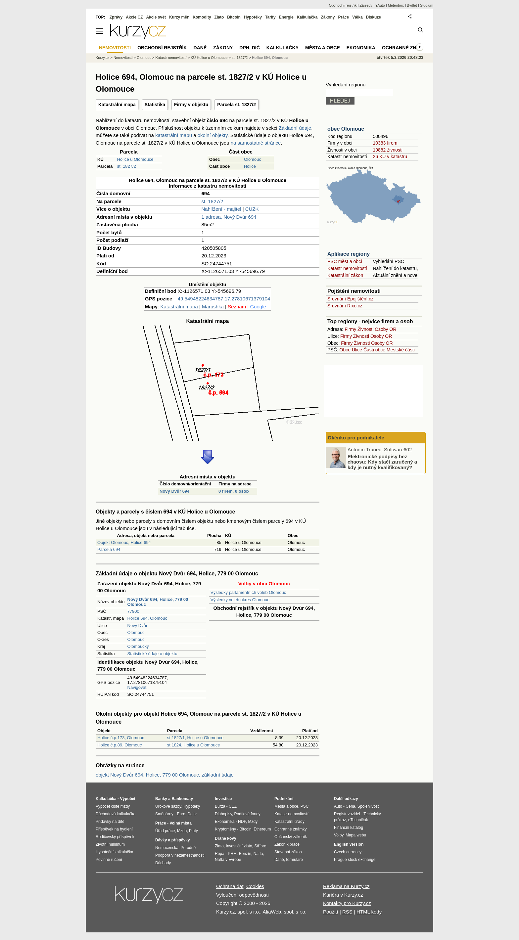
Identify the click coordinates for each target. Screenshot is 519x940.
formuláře (294, 859)
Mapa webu (356, 835)
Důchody (163, 863)
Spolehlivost (368, 806)
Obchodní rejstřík (343, 5)
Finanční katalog (348, 827)
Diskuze (373, 17)
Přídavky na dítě (110, 821)
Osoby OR (385, 329)
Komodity (202, 17)
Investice (223, 798)
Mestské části (401, 349)
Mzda (182, 830)
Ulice (357, 349)
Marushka (213, 306)
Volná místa (180, 823)
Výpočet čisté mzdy (113, 806)
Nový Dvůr (137, 625)
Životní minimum (110, 844)
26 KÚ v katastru (390, 156)
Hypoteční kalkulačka (114, 852)
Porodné (188, 847)
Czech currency (347, 852)
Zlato (219, 17)
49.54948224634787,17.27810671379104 (224, 298)
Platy (193, 830)
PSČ (305, 806)
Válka (357, 17)
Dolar (192, 814)
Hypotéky (253, 17)
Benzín (245, 853)
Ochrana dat (230, 886)
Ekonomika (361, 47)
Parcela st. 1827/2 (236, 104)
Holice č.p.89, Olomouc (119, 744)
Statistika (155, 104)
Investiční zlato (239, 846)
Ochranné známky (406, 47)
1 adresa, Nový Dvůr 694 (229, 217)
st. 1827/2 (126, 166)
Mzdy (253, 821)
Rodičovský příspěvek (115, 836)
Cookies (255, 886)
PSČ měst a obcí (344, 261)
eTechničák (358, 820)
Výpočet (127, 798)
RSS (347, 912)
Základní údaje (295, 128)
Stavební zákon (288, 852)
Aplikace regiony (348, 254)
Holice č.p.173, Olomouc (120, 737)
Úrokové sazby (168, 806)
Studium (426, 5)
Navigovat (137, 687)
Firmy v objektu (191, 104)
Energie (286, 17)
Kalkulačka (307, 17)
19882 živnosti (387, 150)
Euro (181, 814)
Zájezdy (365, 5)
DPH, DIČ (249, 47)
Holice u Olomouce (135, 159)
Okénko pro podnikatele (356, 437)
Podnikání (283, 798)
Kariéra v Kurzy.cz (343, 895)
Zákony (328, 17)
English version (348, 844)
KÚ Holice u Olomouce (209, 58)
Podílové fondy (247, 814)
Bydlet (412, 5)
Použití (330, 912)
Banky (161, 798)
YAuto (380, 5)
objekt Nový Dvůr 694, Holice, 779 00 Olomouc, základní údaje (165, 775)
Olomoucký (138, 646)
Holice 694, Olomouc (147, 618)
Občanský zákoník (290, 836)
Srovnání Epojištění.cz (350, 298)
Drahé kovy (225, 838)
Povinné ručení (109, 859)
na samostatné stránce (256, 143)
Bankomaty (182, 798)
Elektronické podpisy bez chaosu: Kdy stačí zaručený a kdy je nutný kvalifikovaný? (382, 461)
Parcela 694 (108, 549)
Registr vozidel (347, 814)
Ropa (219, 853)
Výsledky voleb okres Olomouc (240, 599)
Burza (220, 806)
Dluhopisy (223, 814)
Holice (250, 166)
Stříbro (260, 846)
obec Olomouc (345, 129)
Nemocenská (166, 847)
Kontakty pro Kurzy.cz (347, 903)
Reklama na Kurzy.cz (346, 886)
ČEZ (233, 806)
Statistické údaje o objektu (152, 653)
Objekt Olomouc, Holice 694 (124, 542)
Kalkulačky (282, 47)
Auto (338, 806)
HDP (242, 821)
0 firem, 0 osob (233, 491)
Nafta (258, 853)
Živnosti (365, 329)
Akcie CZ (134, 17)
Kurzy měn (179, 17)
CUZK (252, 209)
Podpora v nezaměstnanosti (180, 855)
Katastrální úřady (289, 821)
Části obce (374, 349)
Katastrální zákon (345, 275)
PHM (232, 853)
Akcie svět (156, 17)
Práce (343, 17)
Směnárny (164, 814)
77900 (133, 611)
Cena (350, 806)
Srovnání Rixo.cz (344, 305)
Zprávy (116, 17)
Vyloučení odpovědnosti (242, 895)
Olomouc (252, 159)
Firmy (350, 329)
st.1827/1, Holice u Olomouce (195, 737)
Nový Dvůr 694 (174, 491)
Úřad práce (165, 830)
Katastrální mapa (117, 104)
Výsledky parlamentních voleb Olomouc (248, 592)
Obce (345, 349)
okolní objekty (213, 135)
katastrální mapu (173, 135)
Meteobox (396, 5)
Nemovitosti (123, 58)
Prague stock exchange (354, 859)
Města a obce (322, 47)
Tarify (270, 17)
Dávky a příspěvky (172, 840)
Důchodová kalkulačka (115, 814)
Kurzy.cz (102, 58)
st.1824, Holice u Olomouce (193, 744)
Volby (338, 835)
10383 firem (385, 143)
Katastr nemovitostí (347, 268)
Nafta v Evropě (228, 859)
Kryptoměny (225, 829)
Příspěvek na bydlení (114, 829)
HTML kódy (369, 912)
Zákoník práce (287, 844)
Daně (200, 47)
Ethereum (262, 829)
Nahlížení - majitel (221, 209)
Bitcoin (234, 17)
